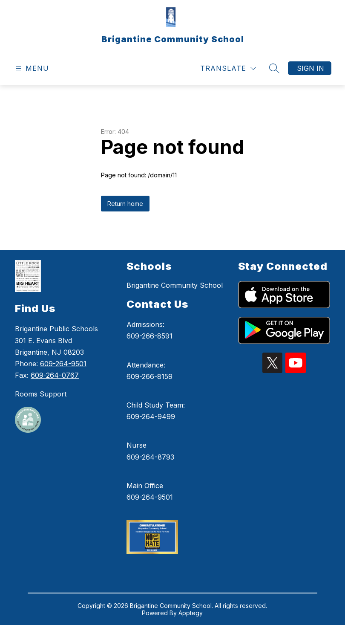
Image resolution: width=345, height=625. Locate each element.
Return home (125, 203)
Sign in (310, 68)
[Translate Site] (228, 68)
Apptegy (190, 612)
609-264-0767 (55, 375)
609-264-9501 (63, 363)
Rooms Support (40, 394)
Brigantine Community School (174, 285)
